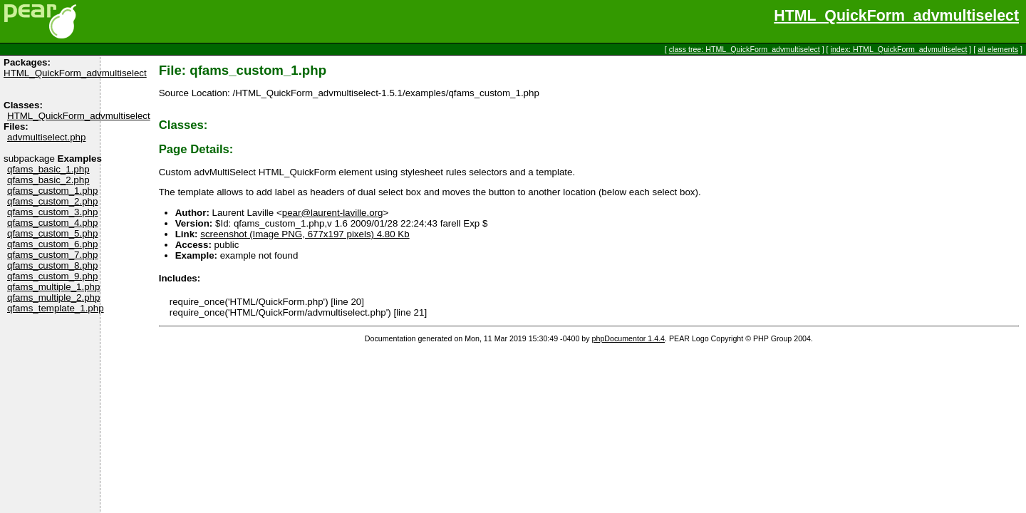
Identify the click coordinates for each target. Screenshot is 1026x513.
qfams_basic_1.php (48, 169)
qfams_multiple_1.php (53, 286)
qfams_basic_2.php (48, 180)
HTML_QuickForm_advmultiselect (896, 15)
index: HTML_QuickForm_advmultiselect (899, 49)
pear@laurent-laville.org (332, 212)
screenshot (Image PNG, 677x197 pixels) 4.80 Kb (304, 234)
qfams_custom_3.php (52, 212)
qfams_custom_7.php (52, 254)
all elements (998, 49)
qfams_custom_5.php (52, 233)
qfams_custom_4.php (52, 222)
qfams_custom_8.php (52, 265)
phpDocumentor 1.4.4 (628, 338)
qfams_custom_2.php (52, 201)
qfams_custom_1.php (52, 190)
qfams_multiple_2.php (53, 297)
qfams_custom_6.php (52, 244)
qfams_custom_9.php (52, 276)
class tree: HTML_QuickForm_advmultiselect (744, 49)
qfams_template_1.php (55, 308)
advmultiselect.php (46, 137)
